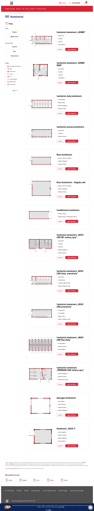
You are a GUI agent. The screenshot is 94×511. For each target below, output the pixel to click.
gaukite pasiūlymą (71, 49)
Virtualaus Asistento (14, 468)
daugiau (60, 49)
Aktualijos (26, 490)
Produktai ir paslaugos (10, 8)
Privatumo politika (35, 490)
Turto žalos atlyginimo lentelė (49, 490)
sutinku (48, 510)
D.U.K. (23, 8)
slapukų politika (61, 506)
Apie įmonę (18, 8)
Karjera (27, 8)
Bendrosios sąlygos (63, 490)
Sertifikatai (19, 490)
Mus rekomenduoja (9, 490)
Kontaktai (32, 8)
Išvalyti (15, 90)
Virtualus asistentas (41, 8)
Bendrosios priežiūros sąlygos (76, 490)
